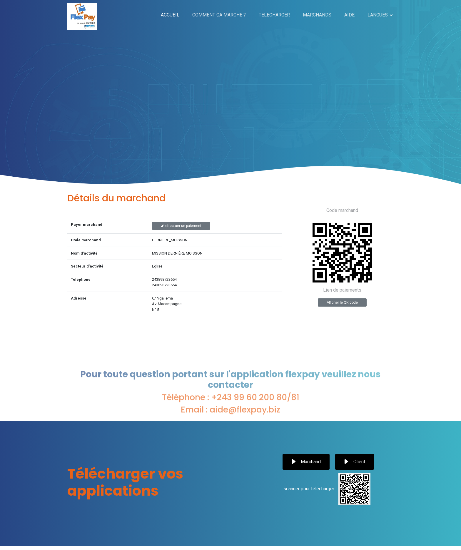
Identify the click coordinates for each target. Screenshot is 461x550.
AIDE (349, 15)
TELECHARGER (274, 15)
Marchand (306, 461)
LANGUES (378, 15)
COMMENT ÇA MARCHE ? (219, 15)
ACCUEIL (170, 15)
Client (354, 461)
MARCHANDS (317, 15)
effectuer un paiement (181, 226)
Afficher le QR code (342, 302)
